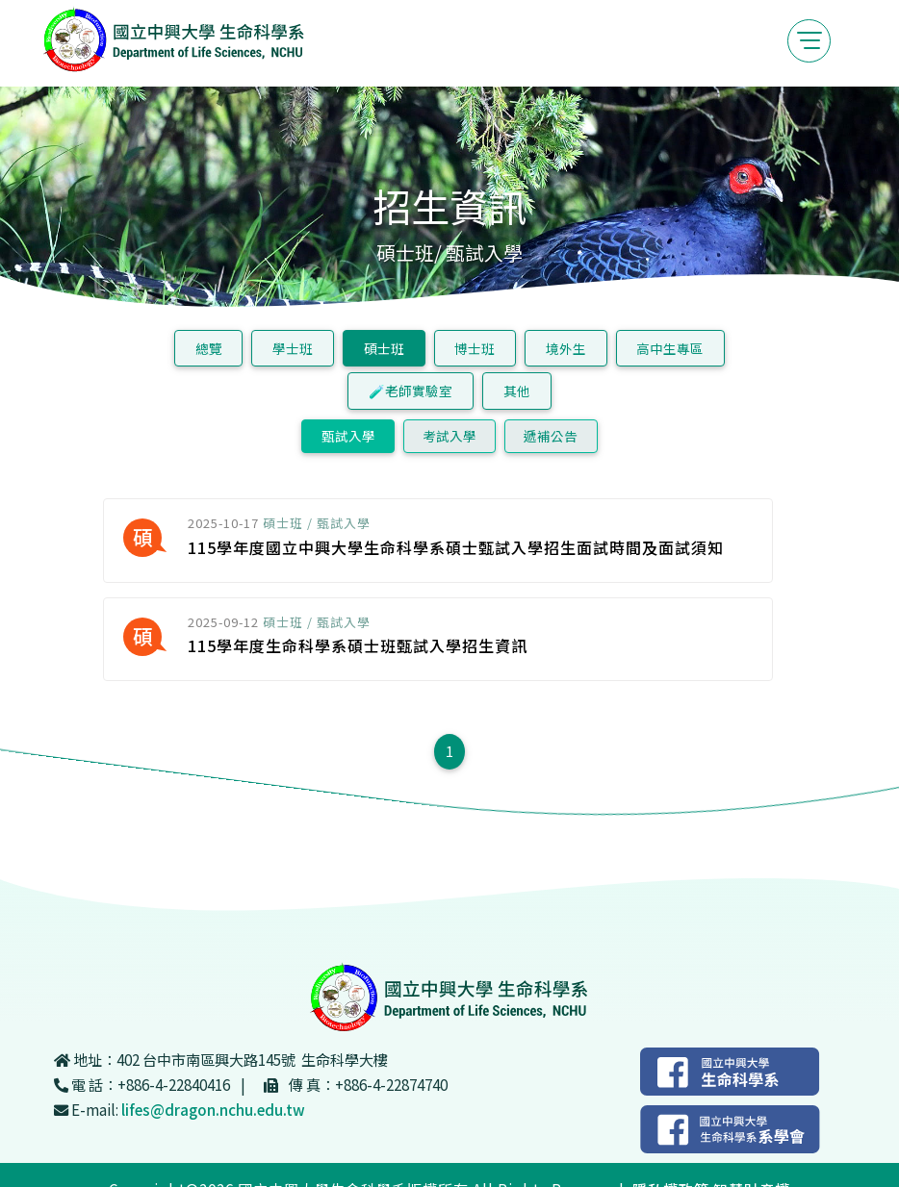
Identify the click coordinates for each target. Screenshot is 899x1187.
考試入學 (449, 435)
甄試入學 (348, 435)
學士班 (292, 348)
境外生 (566, 348)
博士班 (474, 348)
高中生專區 (670, 348)
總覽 (208, 348)
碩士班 (384, 348)
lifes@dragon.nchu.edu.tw (213, 1109)
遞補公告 (551, 435)
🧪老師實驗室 (410, 390)
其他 (516, 390)
